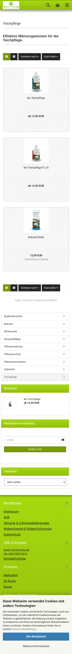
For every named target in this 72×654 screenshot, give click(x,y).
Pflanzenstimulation (15, 361)
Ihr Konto (10, 581)
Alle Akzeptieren (36, 636)
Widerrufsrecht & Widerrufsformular (28, 529)
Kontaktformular (15, 558)
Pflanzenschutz (12, 354)
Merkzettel (11, 575)
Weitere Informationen (36, 646)
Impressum (11, 511)
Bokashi (8, 324)
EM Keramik (10, 331)
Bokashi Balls (36, 237)
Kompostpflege (12, 339)
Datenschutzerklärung (24, 629)
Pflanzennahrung (13, 346)
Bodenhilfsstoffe (13, 316)
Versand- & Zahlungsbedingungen (27, 523)
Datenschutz (12, 534)
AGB (7, 517)
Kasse (8, 587)
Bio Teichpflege (36, 97)
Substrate (9, 369)
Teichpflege (10, 376)
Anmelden (35, 449)
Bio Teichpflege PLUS (36, 167)
